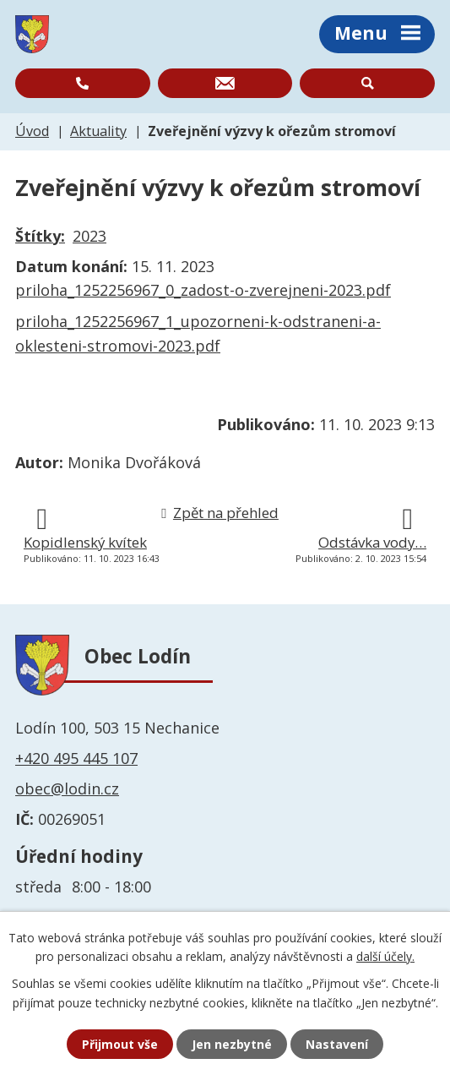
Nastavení (337, 1044)
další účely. (385, 956)
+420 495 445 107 (76, 758)
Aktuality (98, 131)
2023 (89, 236)
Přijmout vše (120, 1044)
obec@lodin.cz (67, 788)
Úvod (32, 131)
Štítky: (40, 236)
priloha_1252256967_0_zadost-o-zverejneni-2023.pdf (203, 290)
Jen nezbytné (232, 1044)
